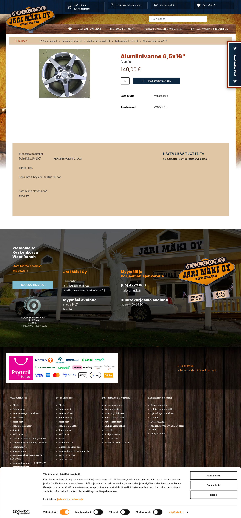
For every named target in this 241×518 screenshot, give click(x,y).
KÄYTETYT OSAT (67, 455)
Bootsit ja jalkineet (114, 417)
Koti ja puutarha (158, 404)
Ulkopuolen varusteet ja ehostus (29, 442)
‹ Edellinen (21, 41)
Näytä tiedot (176, 511)
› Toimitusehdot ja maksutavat (197, 370)
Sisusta (16, 430)
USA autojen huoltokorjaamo (82, 7)
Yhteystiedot (167, 5)
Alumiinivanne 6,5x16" (155, 40)
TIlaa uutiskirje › (32, 284)
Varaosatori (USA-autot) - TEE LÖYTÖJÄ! (27, 457)
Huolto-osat (64, 409)
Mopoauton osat (122, 28)
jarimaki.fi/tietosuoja (70, 498)
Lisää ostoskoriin (156, 81)
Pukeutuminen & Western (116, 397)
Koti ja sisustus (112, 434)
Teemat (154, 417)
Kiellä (213, 494)
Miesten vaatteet (113, 404)
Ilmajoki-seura (158, 433)
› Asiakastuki (186, 365)
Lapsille (108, 430)
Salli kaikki (213, 474)
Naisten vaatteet (113, 409)
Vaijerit (62, 438)
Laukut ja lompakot (114, 425)
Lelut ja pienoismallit (161, 409)
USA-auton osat (89, 28)
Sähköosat (18, 434)
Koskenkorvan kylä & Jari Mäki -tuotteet (166, 427)
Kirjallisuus (18, 417)
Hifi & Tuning (65, 417)
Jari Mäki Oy (210, 5)
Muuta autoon (19, 450)
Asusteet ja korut (113, 421)
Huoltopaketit (66, 413)
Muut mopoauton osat (69, 446)
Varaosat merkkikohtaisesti (73, 450)
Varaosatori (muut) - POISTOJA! (29, 462)
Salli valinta (213, 484)
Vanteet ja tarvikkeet (98, 40)
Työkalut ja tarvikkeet (162, 413)
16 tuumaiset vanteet (126, 40)
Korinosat (17, 421)
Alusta (15, 404)
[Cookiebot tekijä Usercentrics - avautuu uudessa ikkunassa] (21, 511)
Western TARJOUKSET (116, 442)
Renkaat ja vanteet (72, 40)
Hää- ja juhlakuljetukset (129, 5)
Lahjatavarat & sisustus (209, 28)
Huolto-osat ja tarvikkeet (25, 413)
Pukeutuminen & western (163, 28)
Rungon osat (65, 430)
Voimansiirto (19, 446)
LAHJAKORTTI (66, 459)
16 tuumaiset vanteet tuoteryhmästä (185, 158)
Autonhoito (18, 409)
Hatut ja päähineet (114, 413)
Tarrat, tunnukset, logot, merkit (29, 438)
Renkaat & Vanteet (68, 425)
